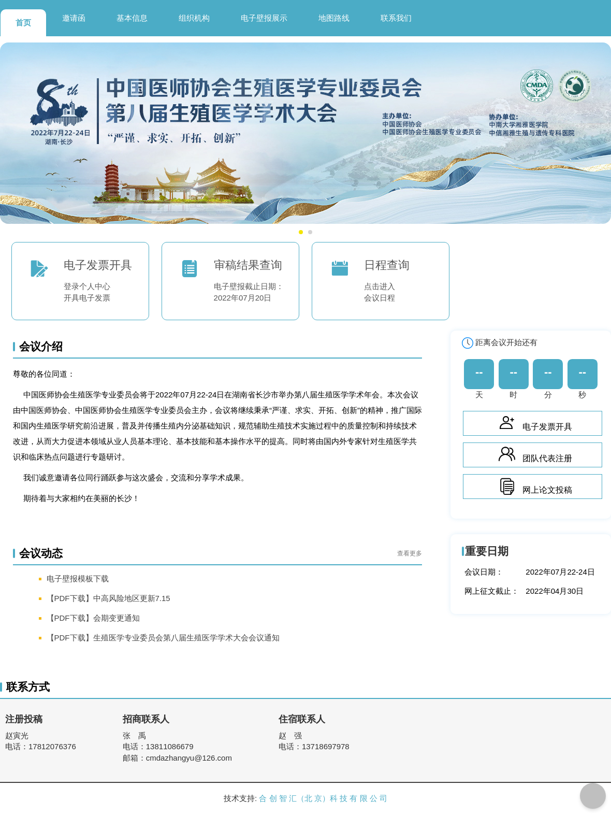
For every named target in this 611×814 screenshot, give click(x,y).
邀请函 (73, 17)
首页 (23, 22)
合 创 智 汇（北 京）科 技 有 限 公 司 (323, 798)
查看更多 (409, 553)
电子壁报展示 (264, 17)
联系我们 (396, 17)
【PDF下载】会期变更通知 (93, 617)
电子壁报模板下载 (78, 578)
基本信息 (132, 17)
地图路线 (334, 17)
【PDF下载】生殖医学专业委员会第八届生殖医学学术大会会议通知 (163, 637)
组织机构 (194, 17)
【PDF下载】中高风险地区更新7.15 (108, 598)
